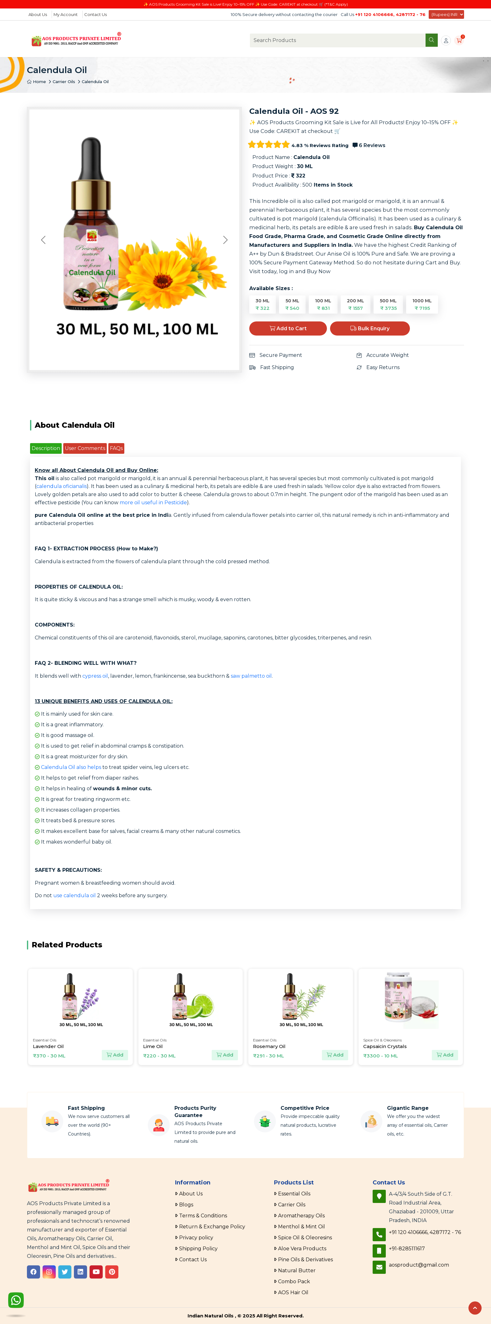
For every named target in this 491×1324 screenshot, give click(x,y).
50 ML (292, 304)
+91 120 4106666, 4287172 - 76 (390, 14)
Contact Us (95, 14)
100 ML (323, 304)
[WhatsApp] (16, 1301)
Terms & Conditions (203, 1216)
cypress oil (95, 676)
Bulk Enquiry (370, 328)
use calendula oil (74, 895)
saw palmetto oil (251, 676)
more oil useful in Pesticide (153, 503)
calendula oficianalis (61, 486)
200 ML (355, 304)
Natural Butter (297, 1271)
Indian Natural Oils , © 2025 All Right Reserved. (246, 1316)
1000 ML (422, 304)
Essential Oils (294, 1194)
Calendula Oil (95, 81)
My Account (66, 14)
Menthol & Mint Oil (301, 1227)
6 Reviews (369, 145)
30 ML (263, 304)
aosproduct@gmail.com (419, 1265)
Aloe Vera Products (302, 1249)
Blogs (186, 1205)
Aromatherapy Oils (301, 1216)
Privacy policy (196, 1238)
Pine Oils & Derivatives (305, 1260)
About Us (37, 14)
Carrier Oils (64, 81)
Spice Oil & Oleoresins (305, 1238)
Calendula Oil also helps (71, 767)
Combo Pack (294, 1281)
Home (36, 81)
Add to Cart (288, 328)
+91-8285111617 (407, 1249)
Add (114, 1055)
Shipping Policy (198, 1249)
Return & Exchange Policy (212, 1227)
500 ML (388, 304)
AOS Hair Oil (293, 1292)
